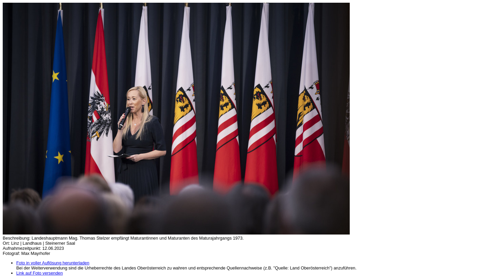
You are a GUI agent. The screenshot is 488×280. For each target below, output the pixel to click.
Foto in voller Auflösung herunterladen (52, 262)
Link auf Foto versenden (39, 273)
